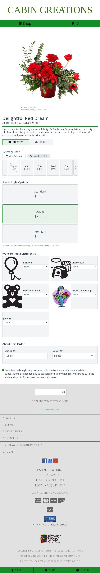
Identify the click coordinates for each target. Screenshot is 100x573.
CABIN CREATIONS (50, 10)
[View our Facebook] (44, 462)
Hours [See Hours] (83, 570)
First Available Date (39, 156)
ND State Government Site (64, 556)
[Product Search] (51, 392)
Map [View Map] (50, 570)
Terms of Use (72, 561)
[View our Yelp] (55, 462)
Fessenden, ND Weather (33, 556)
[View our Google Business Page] (50, 462)
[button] (50, 519)
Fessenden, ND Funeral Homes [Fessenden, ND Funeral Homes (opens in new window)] (34, 550)
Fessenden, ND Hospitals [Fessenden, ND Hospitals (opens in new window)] (68, 550)
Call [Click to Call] (17, 570)
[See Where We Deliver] (50, 409)
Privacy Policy (28, 561)
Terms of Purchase (51, 561)
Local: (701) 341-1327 (50, 485)
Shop (25, 23)
